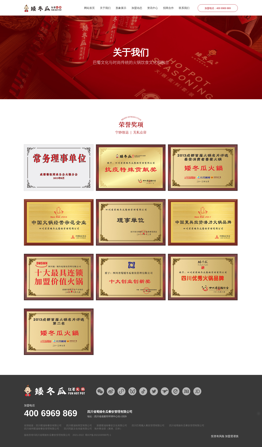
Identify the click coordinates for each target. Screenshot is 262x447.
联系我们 (184, 8)
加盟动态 (137, 8)
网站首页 (89, 8)
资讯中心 (152, 8)
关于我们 (105, 8)
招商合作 (168, 8)
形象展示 (121, 8)
